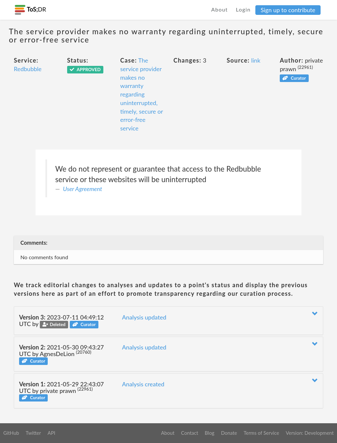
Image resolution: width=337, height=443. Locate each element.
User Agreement (82, 188)
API (51, 433)
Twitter (33, 433)
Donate (229, 433)
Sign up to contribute (288, 10)
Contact (189, 433)
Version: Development (310, 433)
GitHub (11, 433)
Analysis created (143, 384)
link (255, 60)
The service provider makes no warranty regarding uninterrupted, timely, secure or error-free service (141, 94)
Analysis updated (144, 317)
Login (243, 9)
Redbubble (27, 68)
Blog (209, 433)
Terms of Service (261, 433)
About (219, 9)
